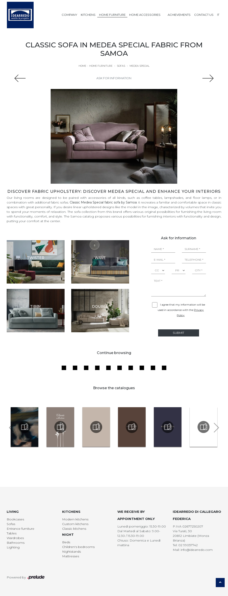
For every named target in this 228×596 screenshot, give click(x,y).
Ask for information (113, 78)
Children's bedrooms (78, 547)
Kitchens (88, 14)
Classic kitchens (74, 529)
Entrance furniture (20, 529)
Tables (11, 533)
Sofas (121, 65)
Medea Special (139, 65)
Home (82, 65)
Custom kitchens (75, 524)
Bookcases (15, 519)
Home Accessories (145, 14)
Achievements (179, 14)
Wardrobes (15, 538)
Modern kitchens (75, 519)
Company (69, 14)
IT (218, 14)
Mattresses (70, 556)
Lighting (13, 547)
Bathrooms (15, 543)
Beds (66, 542)
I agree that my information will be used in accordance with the (181, 310)
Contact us (204, 14)
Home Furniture (112, 14)
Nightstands (71, 552)
